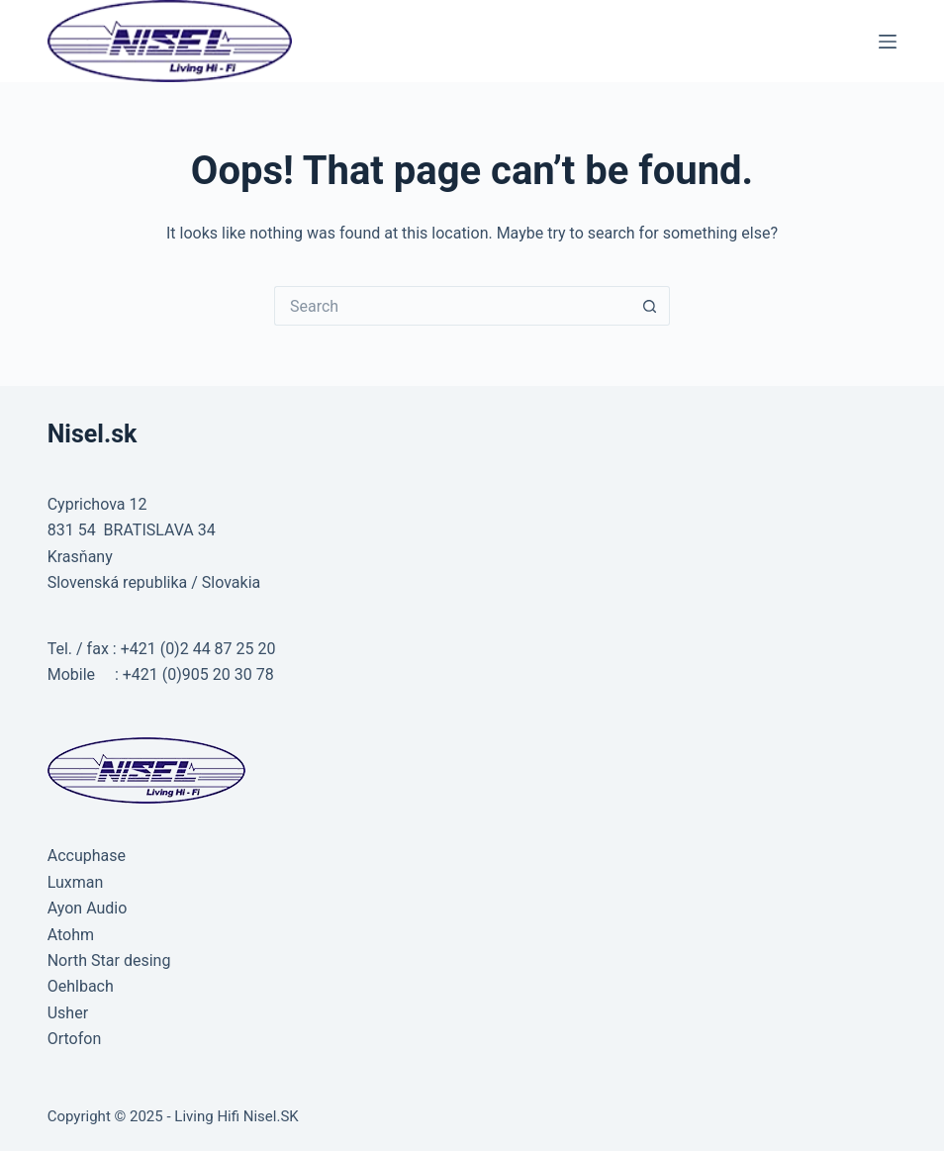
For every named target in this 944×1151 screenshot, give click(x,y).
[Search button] (650, 306)
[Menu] (888, 41)
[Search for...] (452, 306)
